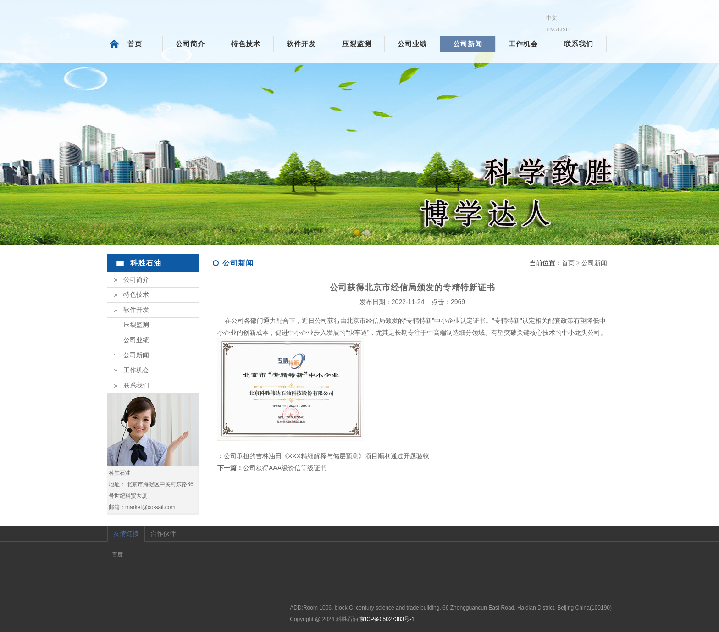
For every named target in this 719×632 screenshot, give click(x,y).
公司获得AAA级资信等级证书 (284, 467)
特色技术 (245, 44)
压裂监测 (356, 44)
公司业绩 (412, 44)
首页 (134, 44)
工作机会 (523, 44)
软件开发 (301, 44)
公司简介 (190, 44)
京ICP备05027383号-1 (387, 619)
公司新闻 (467, 44)
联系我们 (578, 44)
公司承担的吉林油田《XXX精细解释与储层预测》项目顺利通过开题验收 (326, 456)
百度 (117, 554)
